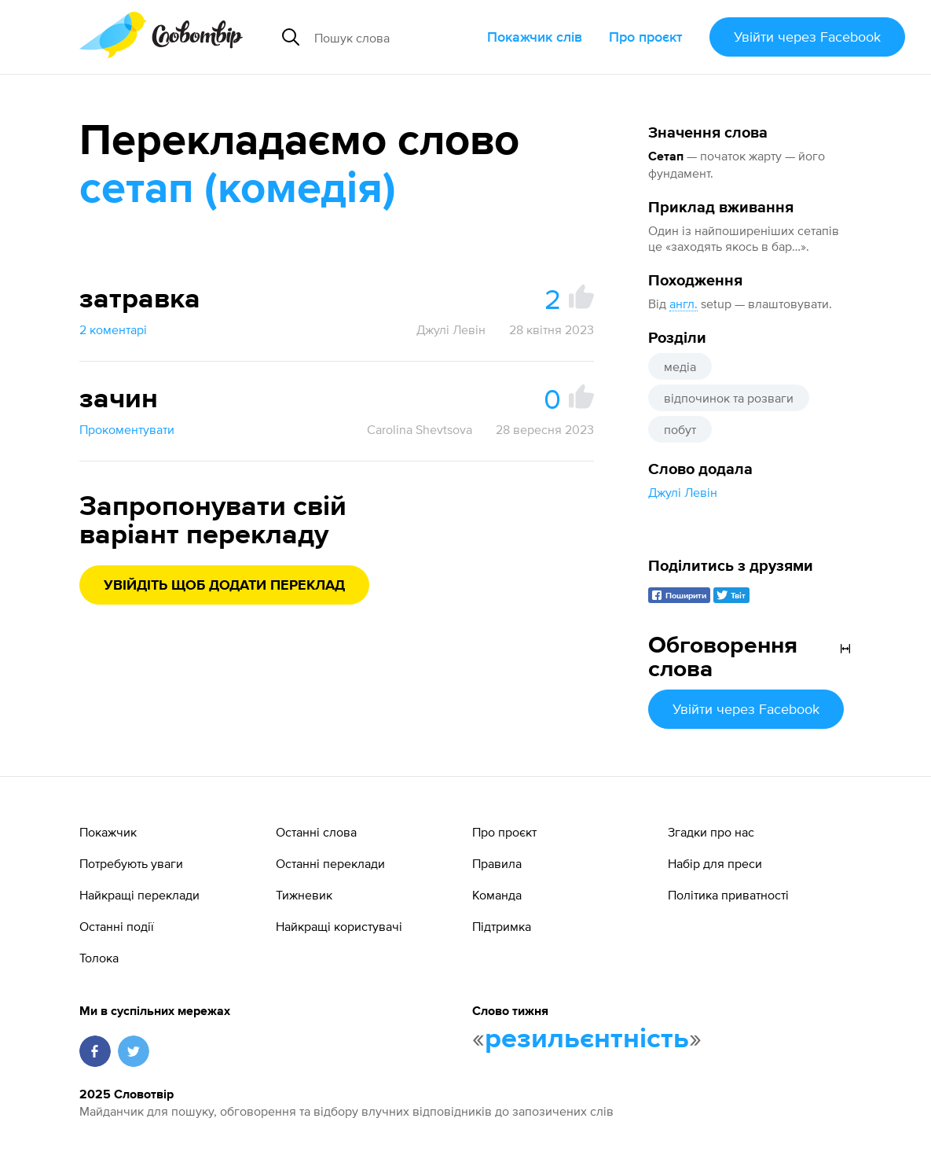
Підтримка (501, 926)
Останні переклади (330, 863)
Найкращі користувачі (339, 926)
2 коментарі (113, 329)
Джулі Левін (682, 492)
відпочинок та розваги (729, 398)
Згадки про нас (711, 832)
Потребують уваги (131, 863)
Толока (99, 958)
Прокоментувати (126, 429)
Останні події (116, 926)
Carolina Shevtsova (419, 429)
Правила (497, 863)
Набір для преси (715, 863)
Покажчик (108, 832)
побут (680, 429)
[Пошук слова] (394, 37)
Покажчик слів (534, 36)
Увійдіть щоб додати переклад (224, 586)
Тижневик (304, 895)
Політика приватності (728, 895)
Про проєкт (646, 36)
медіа (680, 366)
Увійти (807, 36)
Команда (497, 895)
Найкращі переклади (139, 895)
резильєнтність (587, 1039)
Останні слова (316, 832)
